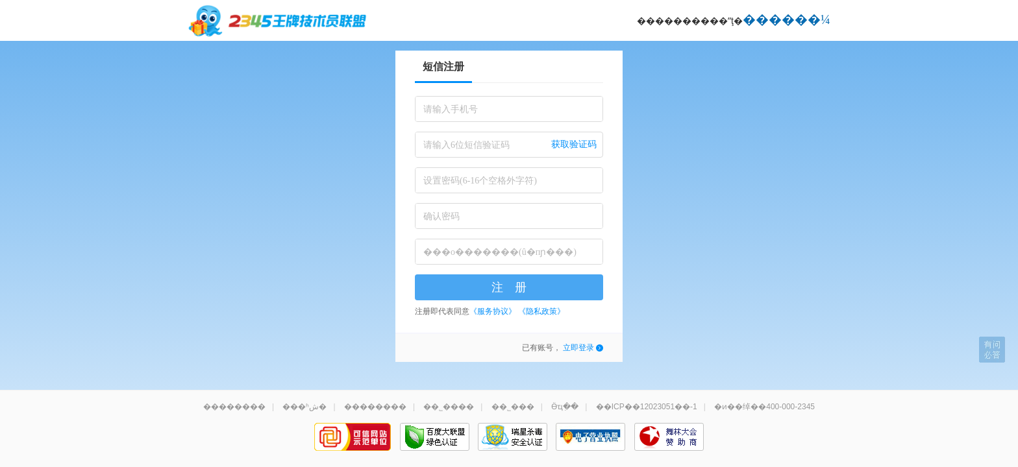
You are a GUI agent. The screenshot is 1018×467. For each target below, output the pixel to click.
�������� (234, 406)
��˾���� (448, 406)
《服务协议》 (492, 311)
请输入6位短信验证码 (466, 145)
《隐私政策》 (541, 311)
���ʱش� (304, 406)
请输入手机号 (450, 109)
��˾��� (512, 406)
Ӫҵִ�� (564, 406)
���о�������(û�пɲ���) (500, 252)
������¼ (786, 19)
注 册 (509, 287)
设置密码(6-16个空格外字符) (480, 181)
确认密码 (441, 216)
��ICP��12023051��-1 (646, 406)
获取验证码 (574, 144)
